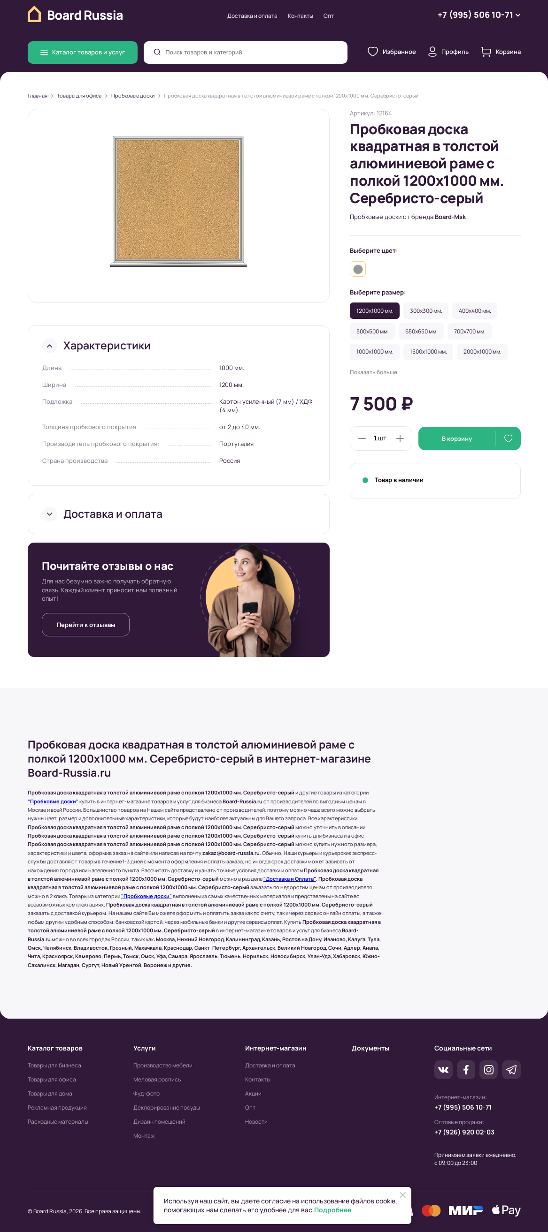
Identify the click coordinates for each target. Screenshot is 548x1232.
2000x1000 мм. (482, 351)
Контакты (300, 16)
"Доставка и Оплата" (289, 879)
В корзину (457, 438)
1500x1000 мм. (428, 351)
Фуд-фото (146, 1093)
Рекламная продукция (57, 1107)
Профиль (448, 51)
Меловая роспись (157, 1079)
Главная (37, 95)
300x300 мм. (426, 311)
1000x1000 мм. (375, 351)
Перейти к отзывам (86, 624)
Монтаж (143, 1136)
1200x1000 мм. (375, 311)
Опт (329, 16)
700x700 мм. (470, 331)
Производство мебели (163, 1065)
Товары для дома (50, 1093)
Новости (256, 1122)
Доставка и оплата (252, 16)
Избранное (392, 51)
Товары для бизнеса (54, 1065)
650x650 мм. (421, 331)
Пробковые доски (132, 95)
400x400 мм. (475, 311)
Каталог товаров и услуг (82, 52)
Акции (253, 1093)
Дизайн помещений (159, 1122)
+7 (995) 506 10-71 (463, 1107)
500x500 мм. (372, 331)
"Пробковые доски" (53, 801)
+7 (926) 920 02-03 (464, 1131)
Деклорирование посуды (166, 1107)
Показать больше (373, 372)
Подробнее (332, 1209)
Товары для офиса (79, 95)
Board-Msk (450, 216)
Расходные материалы (58, 1122)
